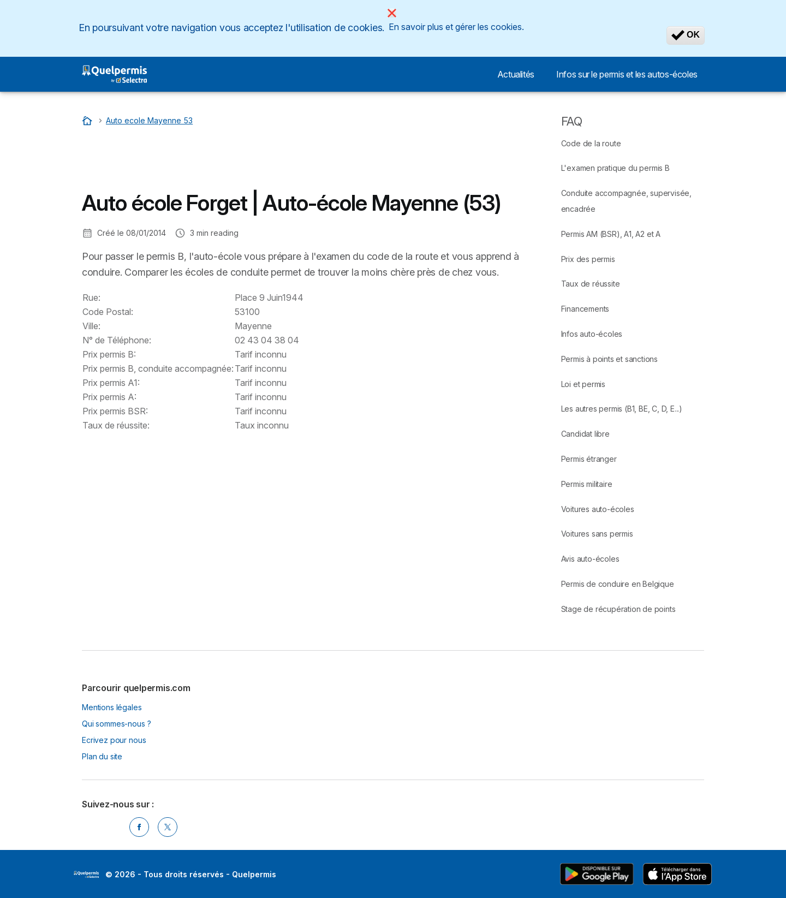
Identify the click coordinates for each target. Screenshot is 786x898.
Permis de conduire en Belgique (617, 583)
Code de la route (591, 143)
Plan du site (102, 756)
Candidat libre (585, 433)
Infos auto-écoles (592, 333)
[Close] (392, 13)
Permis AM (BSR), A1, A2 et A (610, 234)
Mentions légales (112, 707)
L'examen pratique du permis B (615, 168)
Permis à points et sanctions (609, 359)
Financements (585, 308)
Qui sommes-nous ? (116, 723)
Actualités (515, 74)
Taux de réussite (590, 283)
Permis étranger (589, 458)
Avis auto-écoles (590, 558)
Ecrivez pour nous (114, 740)
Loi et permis (583, 384)
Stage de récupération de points (618, 609)
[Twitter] (167, 827)
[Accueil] (88, 120)
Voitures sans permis (597, 533)
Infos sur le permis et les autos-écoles (627, 74)
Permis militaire (586, 484)
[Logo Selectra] (114, 74)
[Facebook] (139, 827)
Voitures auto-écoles (597, 509)
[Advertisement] (280, 161)
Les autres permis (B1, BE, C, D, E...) (621, 408)
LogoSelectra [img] (86, 874)
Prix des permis (588, 259)
